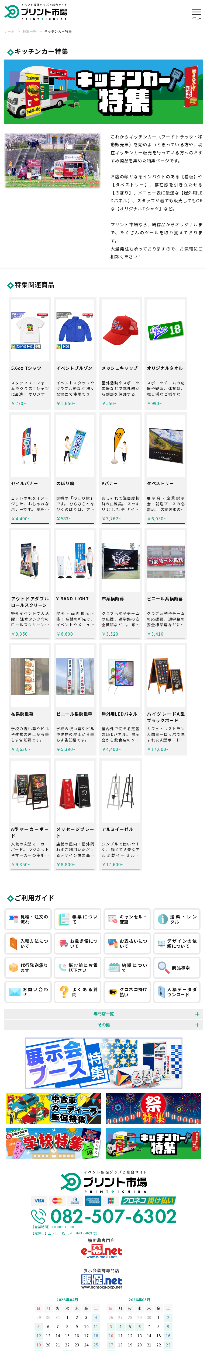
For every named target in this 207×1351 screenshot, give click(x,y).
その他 (104, 912)
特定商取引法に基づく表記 (111, 1283)
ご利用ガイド (35, 785)
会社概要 (32, 1283)
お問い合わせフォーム (163, 1283)
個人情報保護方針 (64, 1283)
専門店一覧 (104, 901)
